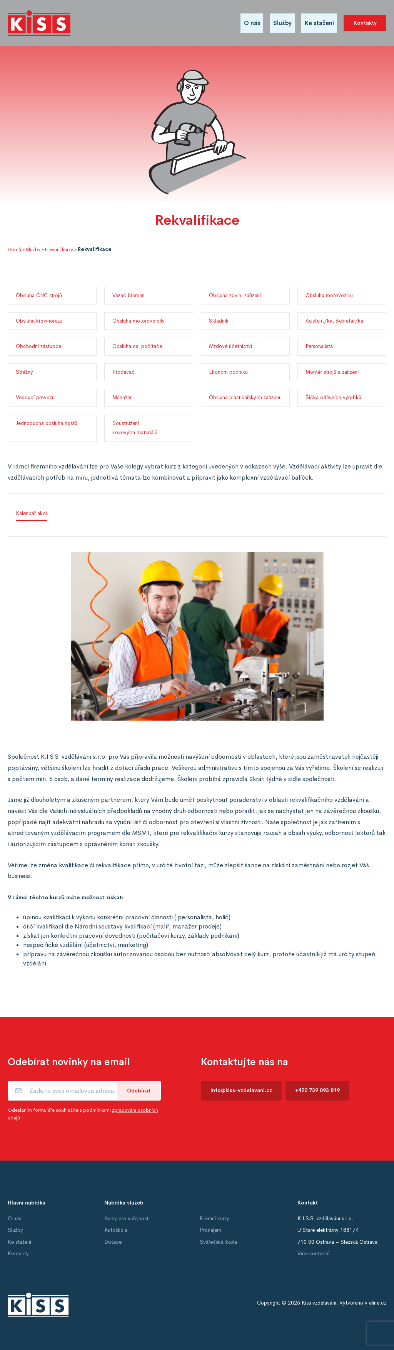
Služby (282, 23)
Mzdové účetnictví (230, 346)
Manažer (122, 397)
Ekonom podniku (228, 372)
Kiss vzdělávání (319, 1303)
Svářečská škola (218, 1242)
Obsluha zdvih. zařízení (235, 295)
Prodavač (123, 372)
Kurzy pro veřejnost (126, 1218)
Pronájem (210, 1230)
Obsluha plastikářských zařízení (244, 397)
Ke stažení (319, 23)
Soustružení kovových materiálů (134, 428)
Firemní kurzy (59, 249)
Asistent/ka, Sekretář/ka (334, 321)
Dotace (113, 1242)
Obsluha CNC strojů (39, 295)
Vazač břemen (128, 295)
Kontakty (365, 23)
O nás (252, 23)
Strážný (24, 372)
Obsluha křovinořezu (39, 321)
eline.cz (377, 1303)
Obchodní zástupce (38, 346)
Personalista (319, 346)
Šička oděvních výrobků (333, 397)
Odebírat (138, 1090)
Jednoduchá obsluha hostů (46, 423)
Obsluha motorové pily (138, 321)
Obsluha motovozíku (329, 295)
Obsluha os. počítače (137, 346)
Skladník (219, 321)
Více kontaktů (313, 1253)
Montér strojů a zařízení (332, 372)
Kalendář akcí (31, 513)
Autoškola (115, 1230)
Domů (14, 249)
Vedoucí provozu (35, 397)
